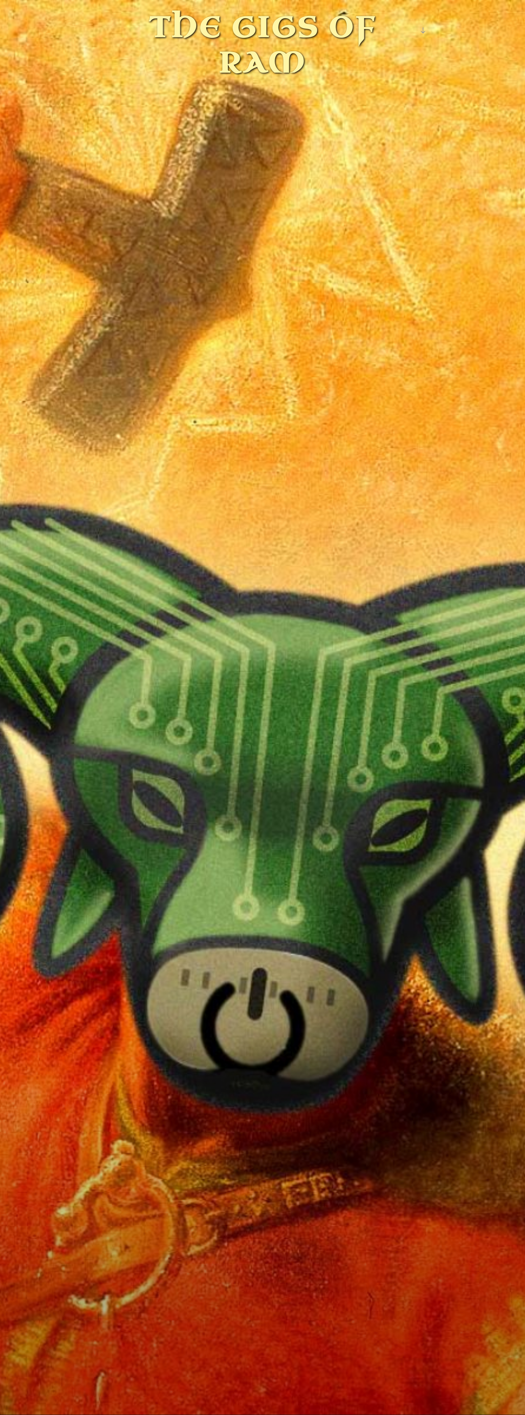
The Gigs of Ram (262, 45)
